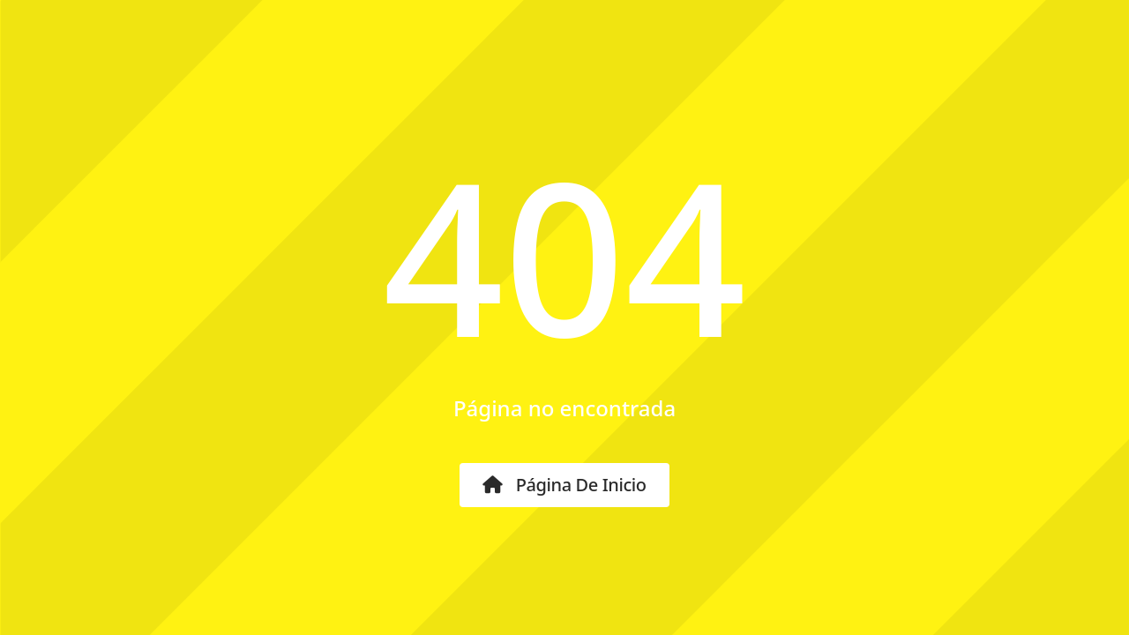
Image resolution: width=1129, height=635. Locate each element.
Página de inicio (564, 485)
